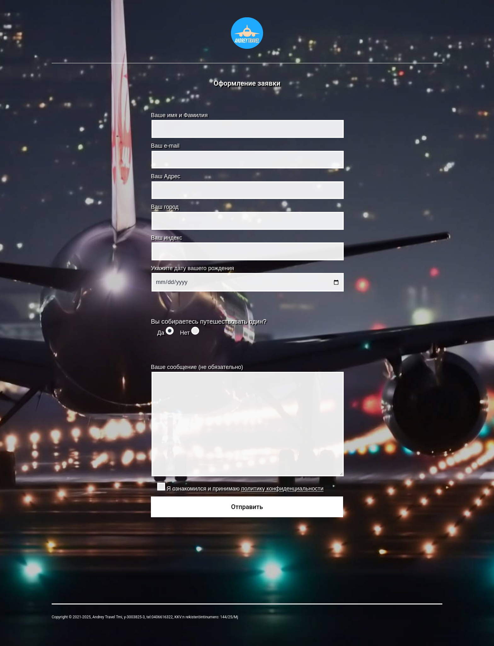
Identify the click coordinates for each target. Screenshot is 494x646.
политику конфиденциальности (282, 488)
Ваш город (247, 217)
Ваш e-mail (247, 155)
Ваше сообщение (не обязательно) (247, 421)
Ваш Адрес (247, 186)
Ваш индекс (247, 247)
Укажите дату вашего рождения (247, 278)
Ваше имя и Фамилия (247, 125)
